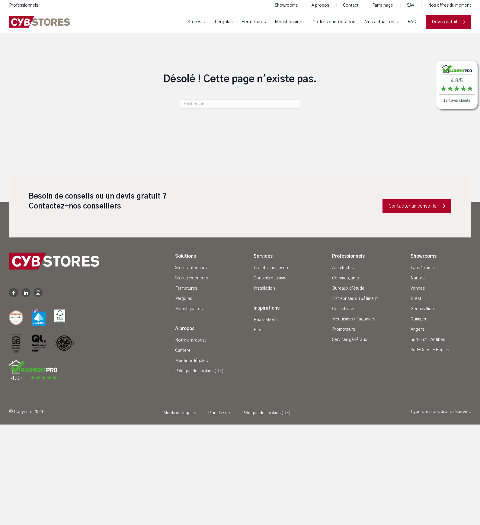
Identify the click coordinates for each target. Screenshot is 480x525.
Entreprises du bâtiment (355, 299)
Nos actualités (379, 22)
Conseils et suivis (270, 278)
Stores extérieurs (191, 278)
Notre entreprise (191, 340)
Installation (264, 288)
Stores (194, 22)
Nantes (417, 278)
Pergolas (223, 22)
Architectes (343, 268)
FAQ (412, 22)
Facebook (13, 292)
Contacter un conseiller (417, 206)
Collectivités (343, 309)
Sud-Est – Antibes (428, 340)
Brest (416, 299)
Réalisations (265, 320)
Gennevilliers (423, 309)
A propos (321, 5)
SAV (411, 5)
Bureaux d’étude (348, 288)
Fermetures (254, 22)
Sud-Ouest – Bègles (430, 350)
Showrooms (287, 5)
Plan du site (219, 413)
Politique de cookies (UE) (199, 371)
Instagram (38, 292)
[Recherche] (240, 104)
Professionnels (23, 5)
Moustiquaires (289, 22)
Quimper (419, 319)
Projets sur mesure (272, 268)
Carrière (182, 350)
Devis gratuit (448, 22)
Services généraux (349, 340)
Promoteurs (343, 329)
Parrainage (383, 5)
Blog (258, 330)
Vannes (418, 288)
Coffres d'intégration (333, 22)
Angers (417, 329)
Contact (351, 5)
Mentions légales (191, 361)
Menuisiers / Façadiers (353, 319)
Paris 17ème (422, 268)
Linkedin (25, 292)
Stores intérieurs (191, 268)
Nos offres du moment (449, 5)
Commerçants (345, 278)
